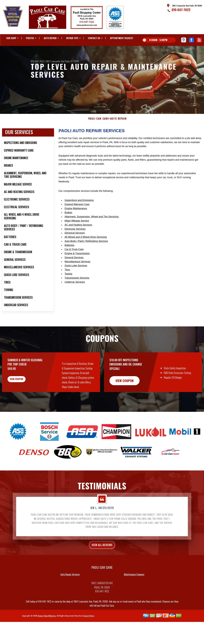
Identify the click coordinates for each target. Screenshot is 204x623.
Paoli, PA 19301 (72, 61)
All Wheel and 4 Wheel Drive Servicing (86, 243)
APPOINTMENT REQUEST (121, 38)
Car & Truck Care (74, 255)
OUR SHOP (11, 38)
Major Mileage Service (77, 226)
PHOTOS (30, 38)
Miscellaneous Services (77, 267)
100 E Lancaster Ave (55, 61)
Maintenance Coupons (134, 581)
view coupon (23, 386)
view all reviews (102, 551)
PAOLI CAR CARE (98, 124)
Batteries (69, 251)
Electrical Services (75, 238)
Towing (68, 279)
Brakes (68, 218)
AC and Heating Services (78, 230)
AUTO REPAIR (50, 38)
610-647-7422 (181, 9)
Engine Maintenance (76, 214)
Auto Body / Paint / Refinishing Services (86, 247)
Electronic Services (75, 234)
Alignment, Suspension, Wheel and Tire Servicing (91, 222)
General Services (74, 263)
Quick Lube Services (76, 271)
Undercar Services (75, 287)
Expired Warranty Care (77, 210)
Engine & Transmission (77, 259)
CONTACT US (94, 38)
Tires (67, 275)
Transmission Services (77, 283)
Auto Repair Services (70, 581)
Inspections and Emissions (79, 206)
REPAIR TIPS (72, 38)
